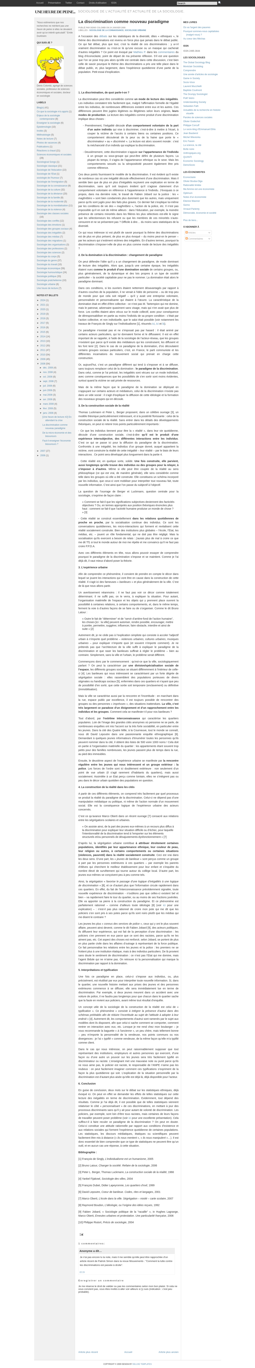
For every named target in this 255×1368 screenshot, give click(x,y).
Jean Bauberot (190, 133)
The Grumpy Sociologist (195, 94)
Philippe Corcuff (191, 125)
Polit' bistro (188, 98)
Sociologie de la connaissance (52, 185)
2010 (42, 354)
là (163, 323)
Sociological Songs (46, 162)
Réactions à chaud (46, 150)
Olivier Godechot (191, 121)
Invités (40, 130)
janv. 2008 (48, 413)
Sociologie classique (47, 166)
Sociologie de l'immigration (50, 181)
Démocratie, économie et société (199, 213)
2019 (42, 314)
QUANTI (187, 157)
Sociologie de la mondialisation (52, 205)
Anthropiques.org (192, 153)
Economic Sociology (193, 161)
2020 (42, 309)
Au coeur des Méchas (194, 38)
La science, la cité (192, 145)
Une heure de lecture (47, 288)
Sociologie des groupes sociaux (53, 228)
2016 (42, 327)
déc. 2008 (48, 367)
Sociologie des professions (50, 248)
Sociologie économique (48, 268)
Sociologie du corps (47, 256)
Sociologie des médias (48, 236)
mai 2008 (47, 395)
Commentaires (194, 238)
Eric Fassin (189, 141)
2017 (42, 323)
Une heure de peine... (55, 11)
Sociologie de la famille (48, 197)
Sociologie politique (46, 276)
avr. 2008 (47, 399)
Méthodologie (43, 134)
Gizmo (186, 205)
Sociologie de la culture (48, 189)
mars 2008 (48, 404)
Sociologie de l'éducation (49, 170)
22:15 (82, 1272)
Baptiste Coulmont (192, 90)
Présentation (54, 3)
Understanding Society (194, 102)
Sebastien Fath (191, 106)
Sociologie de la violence (49, 209)
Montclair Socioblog (193, 66)
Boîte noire (188, 149)
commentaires (166, 52)
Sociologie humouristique (49, 272)
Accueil (40, 3)
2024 (42, 300)
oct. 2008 (47, 376)
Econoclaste (189, 177)
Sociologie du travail (47, 264)
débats (103, 36)
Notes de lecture (45, 138)
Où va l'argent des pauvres (196, 27)
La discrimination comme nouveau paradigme (123, 21)
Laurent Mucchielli (192, 86)
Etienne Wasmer (191, 201)
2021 (42, 304)
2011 (42, 350)
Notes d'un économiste (194, 197)
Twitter (68, 3)
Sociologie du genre (47, 260)
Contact (80, 3)
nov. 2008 (48, 372)
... (197, 220)
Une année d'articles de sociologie (200, 74)
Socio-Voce (189, 82)
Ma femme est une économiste (198, 189)
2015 (42, 332)
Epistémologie (44, 127)
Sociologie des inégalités (49, 232)
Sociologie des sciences (49, 252)
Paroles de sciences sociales (197, 117)
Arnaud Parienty (191, 209)
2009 (42, 359)
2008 (42, 363)
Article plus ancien (169, 1352)
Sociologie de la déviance (50, 193)
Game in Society (191, 78)
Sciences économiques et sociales (54, 154)
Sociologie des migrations (50, 240)
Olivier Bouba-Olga (192, 181)
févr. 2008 (48, 408)
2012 (42, 345)
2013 (42, 341)
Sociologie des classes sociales (53, 213)
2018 (42, 318)
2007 (42, 451)
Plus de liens (189, 220)
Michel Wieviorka (192, 137)
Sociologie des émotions (49, 224)
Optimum (188, 193)
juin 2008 (47, 390)
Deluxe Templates (142, 1364)
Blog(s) (40, 107)
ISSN (113, 3)
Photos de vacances (47, 142)
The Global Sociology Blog (196, 62)
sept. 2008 (48, 381)
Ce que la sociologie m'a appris (52, 111)
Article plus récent (88, 1352)
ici (153, 323)
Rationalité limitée (192, 185)
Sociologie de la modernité (50, 201)
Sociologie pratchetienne (49, 280)
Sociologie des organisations (51, 244)
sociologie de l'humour (48, 177)
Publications (43, 146)
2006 (42, 455)
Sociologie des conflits (48, 221)
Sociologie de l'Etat (46, 174)
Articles (190, 232)
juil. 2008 (47, 385)
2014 (42, 336)
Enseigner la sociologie (48, 123)
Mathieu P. (139, 52)
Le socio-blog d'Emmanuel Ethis (199, 129)
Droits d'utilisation (98, 3)
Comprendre (189, 70)
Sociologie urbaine (46, 284)
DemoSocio (189, 165)
